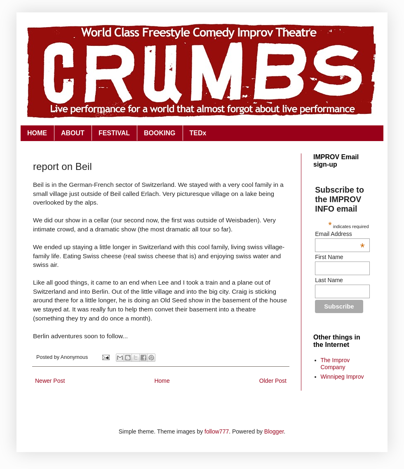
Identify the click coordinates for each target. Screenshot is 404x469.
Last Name (329, 280)
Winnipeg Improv (342, 376)
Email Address (339, 234)
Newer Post (50, 380)
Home (161, 380)
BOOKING (159, 133)
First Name (329, 257)
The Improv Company (335, 363)
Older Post (273, 380)
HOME (37, 133)
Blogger (274, 431)
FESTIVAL (114, 133)
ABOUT (73, 133)
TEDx (198, 133)
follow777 (216, 431)
